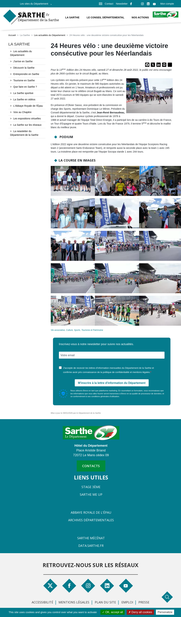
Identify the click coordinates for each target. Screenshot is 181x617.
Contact (109, 3)
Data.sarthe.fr (91, 545)
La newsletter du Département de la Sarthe (24, 133)
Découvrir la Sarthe (23, 67)
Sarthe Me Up (91, 494)
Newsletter (122, 3)
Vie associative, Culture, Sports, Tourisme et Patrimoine (77, 330)
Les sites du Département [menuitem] (35, 4)
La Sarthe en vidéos (24, 99)
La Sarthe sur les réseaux (27, 124)
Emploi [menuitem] (127, 602)
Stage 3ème (90, 487)
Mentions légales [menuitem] (74, 602)
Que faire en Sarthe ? (25, 86)
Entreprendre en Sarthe (26, 74)
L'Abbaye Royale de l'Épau (28, 105)
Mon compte (167, 3)
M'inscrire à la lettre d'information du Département (111, 382)
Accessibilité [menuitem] (42, 602)
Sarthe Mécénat (91, 538)
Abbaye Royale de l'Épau (91, 512)
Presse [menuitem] (143, 602)
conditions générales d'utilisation (105, 396)
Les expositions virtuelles (27, 118)
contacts (91, 466)
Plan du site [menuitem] (105, 602)
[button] (149, 96)
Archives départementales (91, 520)
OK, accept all (112, 612)
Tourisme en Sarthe (24, 80)
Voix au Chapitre (22, 112)
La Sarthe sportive (23, 93)
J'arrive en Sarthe (23, 61)
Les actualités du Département (49, 35)
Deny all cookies (140, 612)
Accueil (12, 35)
